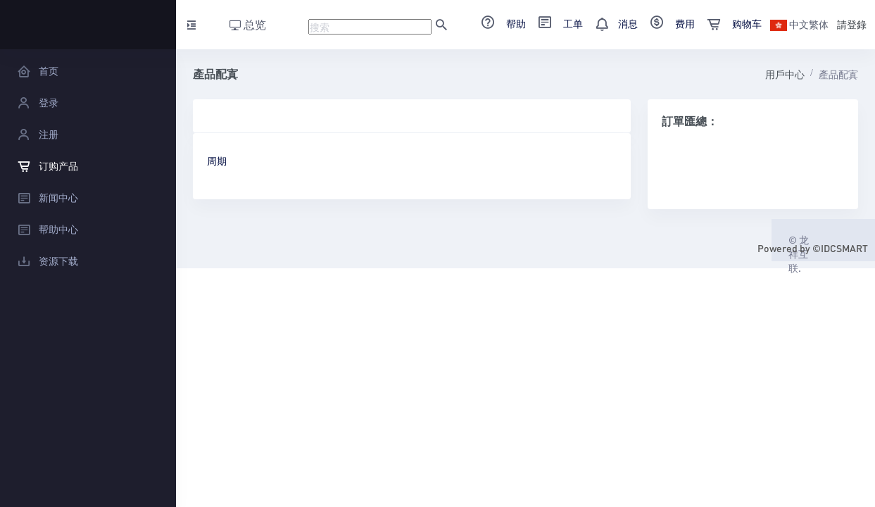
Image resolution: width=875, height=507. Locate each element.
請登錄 (852, 24)
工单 (556, 23)
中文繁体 (799, 24)
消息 (612, 23)
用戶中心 (785, 74)
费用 (668, 23)
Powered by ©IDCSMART (812, 248)
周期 (217, 160)
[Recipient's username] (370, 27)
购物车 (730, 23)
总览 (247, 24)
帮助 (499, 23)
